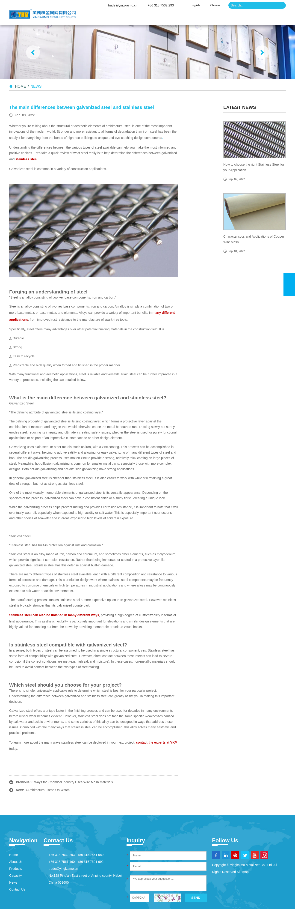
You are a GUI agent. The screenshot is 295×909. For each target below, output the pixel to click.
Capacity (209, 18)
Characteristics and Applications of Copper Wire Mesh (253, 239)
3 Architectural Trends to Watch (47, 790)
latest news (239, 107)
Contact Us (268, 18)
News (237, 18)
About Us (145, 18)
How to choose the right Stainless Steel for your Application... (253, 167)
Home (116, 18)
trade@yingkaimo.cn (123, 5)
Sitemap (242, 872)
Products (177, 18)
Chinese (215, 5)
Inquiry (136, 840)
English (195, 5)
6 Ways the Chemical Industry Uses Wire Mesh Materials (72, 782)
